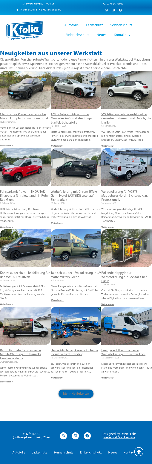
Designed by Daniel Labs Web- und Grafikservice (119, 436)
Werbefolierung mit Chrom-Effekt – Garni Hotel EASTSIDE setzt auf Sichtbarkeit (75, 196)
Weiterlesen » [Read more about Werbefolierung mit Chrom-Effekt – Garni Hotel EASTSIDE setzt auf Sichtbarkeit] (57, 223)
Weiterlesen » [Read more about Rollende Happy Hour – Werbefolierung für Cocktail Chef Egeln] (107, 305)
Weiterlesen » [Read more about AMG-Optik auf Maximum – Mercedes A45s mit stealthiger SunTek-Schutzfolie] (57, 146)
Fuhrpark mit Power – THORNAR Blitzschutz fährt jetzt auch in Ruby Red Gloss (24, 196)
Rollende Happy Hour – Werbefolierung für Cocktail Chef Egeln (124, 277)
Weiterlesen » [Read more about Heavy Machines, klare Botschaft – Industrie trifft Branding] (57, 378)
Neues (101, 35)
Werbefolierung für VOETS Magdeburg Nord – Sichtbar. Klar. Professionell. (124, 196)
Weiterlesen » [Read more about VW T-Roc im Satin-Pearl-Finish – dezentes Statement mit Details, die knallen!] (107, 146)
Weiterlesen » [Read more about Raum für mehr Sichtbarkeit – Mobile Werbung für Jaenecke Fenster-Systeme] (6, 382)
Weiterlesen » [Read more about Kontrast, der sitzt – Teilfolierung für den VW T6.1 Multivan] (6, 304)
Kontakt (122, 35)
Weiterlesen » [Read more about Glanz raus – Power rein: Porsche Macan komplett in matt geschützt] (6, 146)
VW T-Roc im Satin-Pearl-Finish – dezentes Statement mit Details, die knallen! (126, 118)
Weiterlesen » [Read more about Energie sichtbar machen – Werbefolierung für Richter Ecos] (107, 378)
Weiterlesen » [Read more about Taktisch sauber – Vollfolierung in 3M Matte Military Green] (57, 300)
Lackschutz (94, 25)
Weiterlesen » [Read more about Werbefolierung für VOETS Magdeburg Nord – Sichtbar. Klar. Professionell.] (107, 227)
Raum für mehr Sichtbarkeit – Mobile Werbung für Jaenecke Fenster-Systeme (20, 354)
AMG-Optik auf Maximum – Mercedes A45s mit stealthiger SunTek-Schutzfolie (72, 118)
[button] (76, 394)
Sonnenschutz (121, 25)
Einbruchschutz (77, 35)
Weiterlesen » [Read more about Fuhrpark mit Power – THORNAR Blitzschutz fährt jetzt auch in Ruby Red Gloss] (6, 227)
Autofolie (71, 25)
